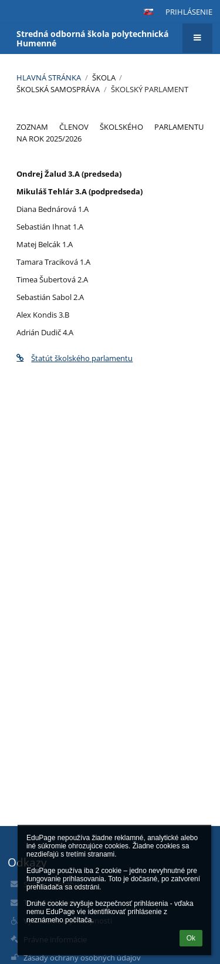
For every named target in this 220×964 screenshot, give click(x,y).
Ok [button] (191, 938)
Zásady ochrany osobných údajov (82, 957)
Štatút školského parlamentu (74, 358)
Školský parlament (149, 89)
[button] (148, 12)
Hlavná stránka (48, 77)
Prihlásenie (188, 11)
